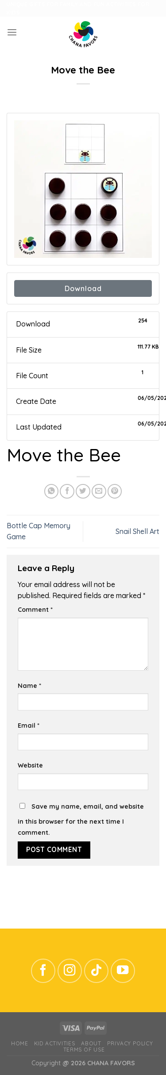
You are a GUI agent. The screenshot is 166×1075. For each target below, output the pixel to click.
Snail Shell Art (137, 531)
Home (19, 1043)
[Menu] (12, 32)
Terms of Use (84, 1049)
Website (30, 765)
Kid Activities (54, 1043)
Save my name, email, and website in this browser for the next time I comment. (81, 819)
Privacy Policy (130, 1043)
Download (83, 288)
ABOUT (91, 1043)
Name (29, 686)
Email (28, 725)
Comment (35, 610)
